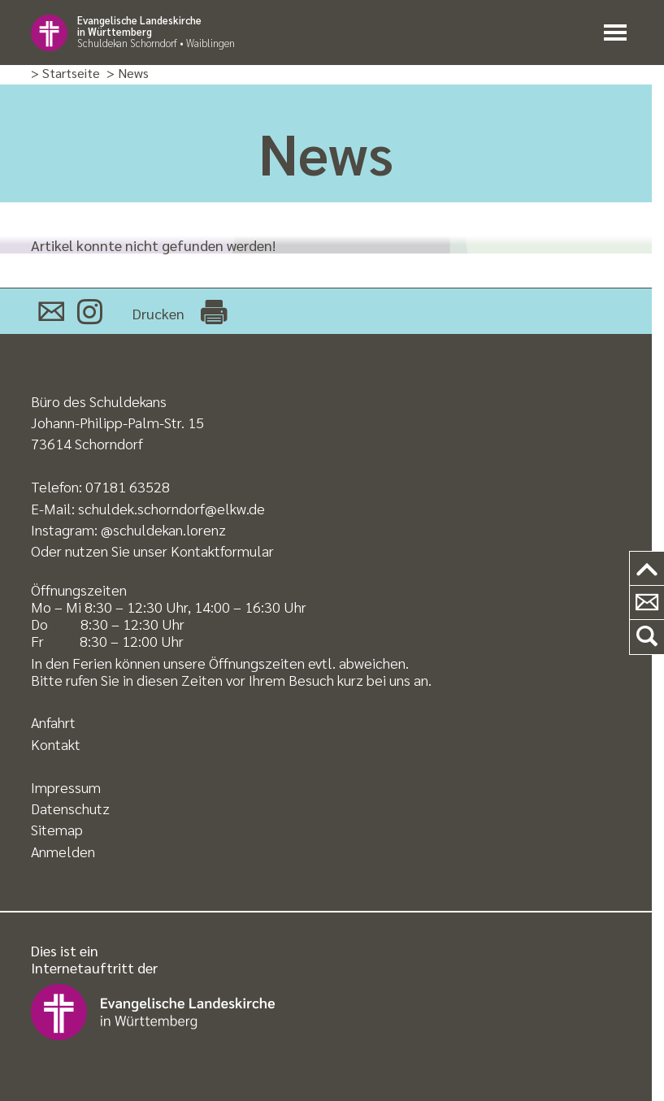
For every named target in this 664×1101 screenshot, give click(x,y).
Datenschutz (70, 808)
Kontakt (55, 744)
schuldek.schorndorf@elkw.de (171, 508)
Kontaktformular (222, 550)
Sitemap (57, 829)
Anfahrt (53, 722)
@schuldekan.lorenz (163, 529)
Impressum (66, 787)
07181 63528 (127, 486)
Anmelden (63, 851)
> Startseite (65, 73)
